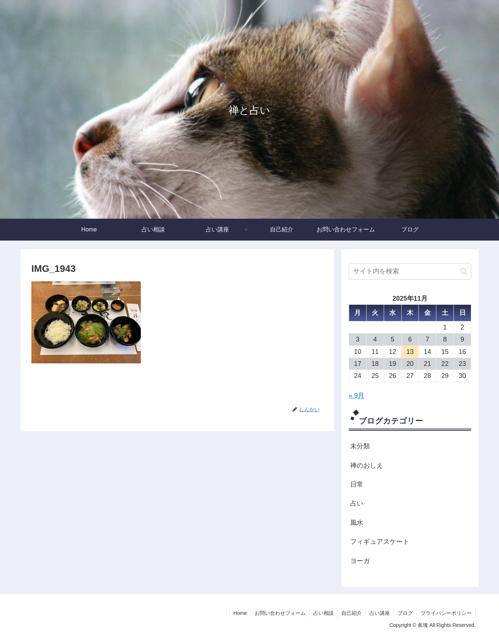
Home (240, 613)
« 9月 (356, 395)
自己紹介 (351, 613)
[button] (463, 271)
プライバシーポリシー (446, 613)
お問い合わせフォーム (280, 613)
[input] (410, 271)
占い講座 (380, 613)
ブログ (405, 613)
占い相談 (323, 613)
